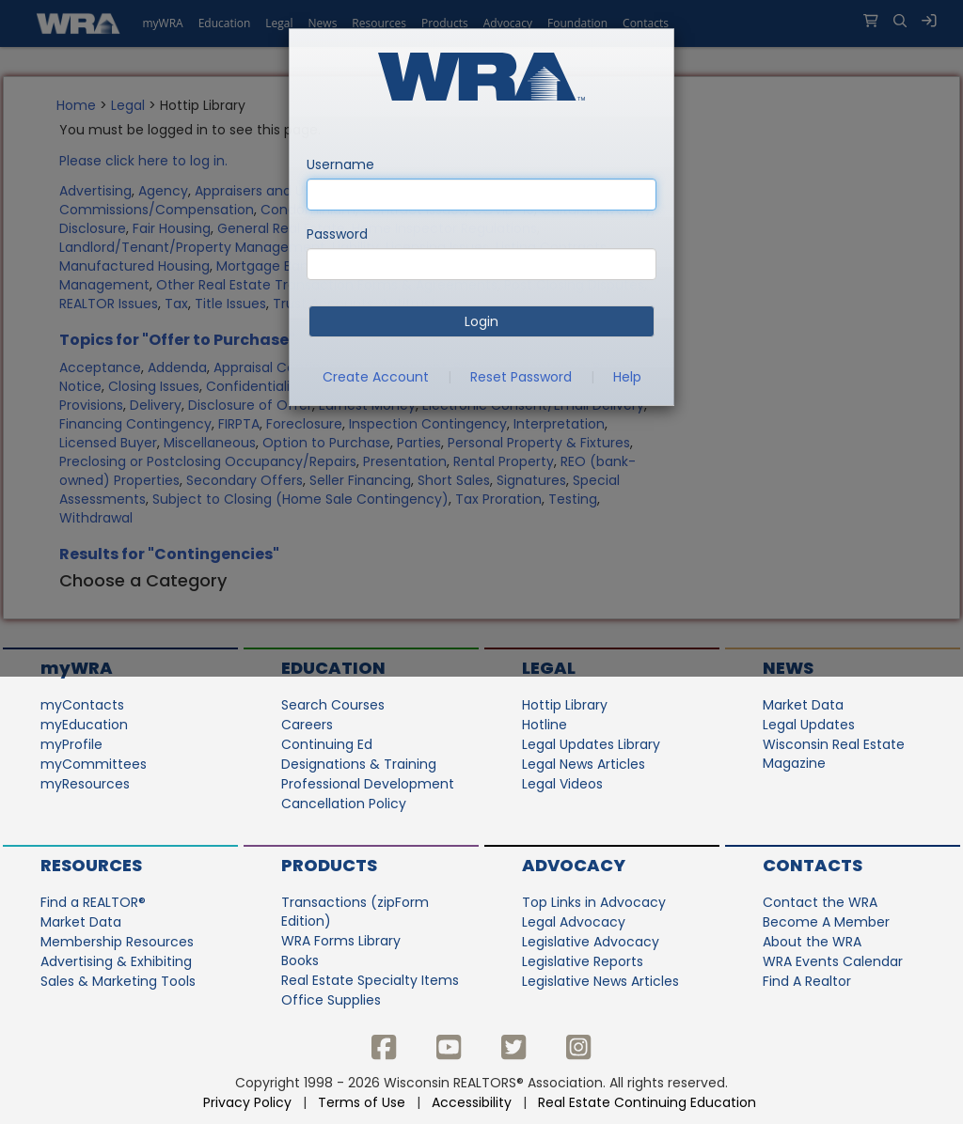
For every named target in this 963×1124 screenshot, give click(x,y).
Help (627, 376)
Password (337, 234)
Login (481, 321)
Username (340, 164)
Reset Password (521, 376)
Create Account (376, 376)
